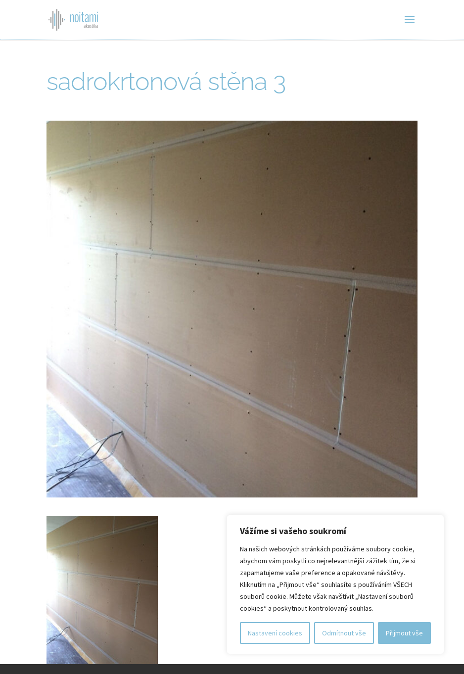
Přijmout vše (404, 633)
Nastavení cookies (275, 633)
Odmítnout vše (344, 633)
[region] (335, 584)
